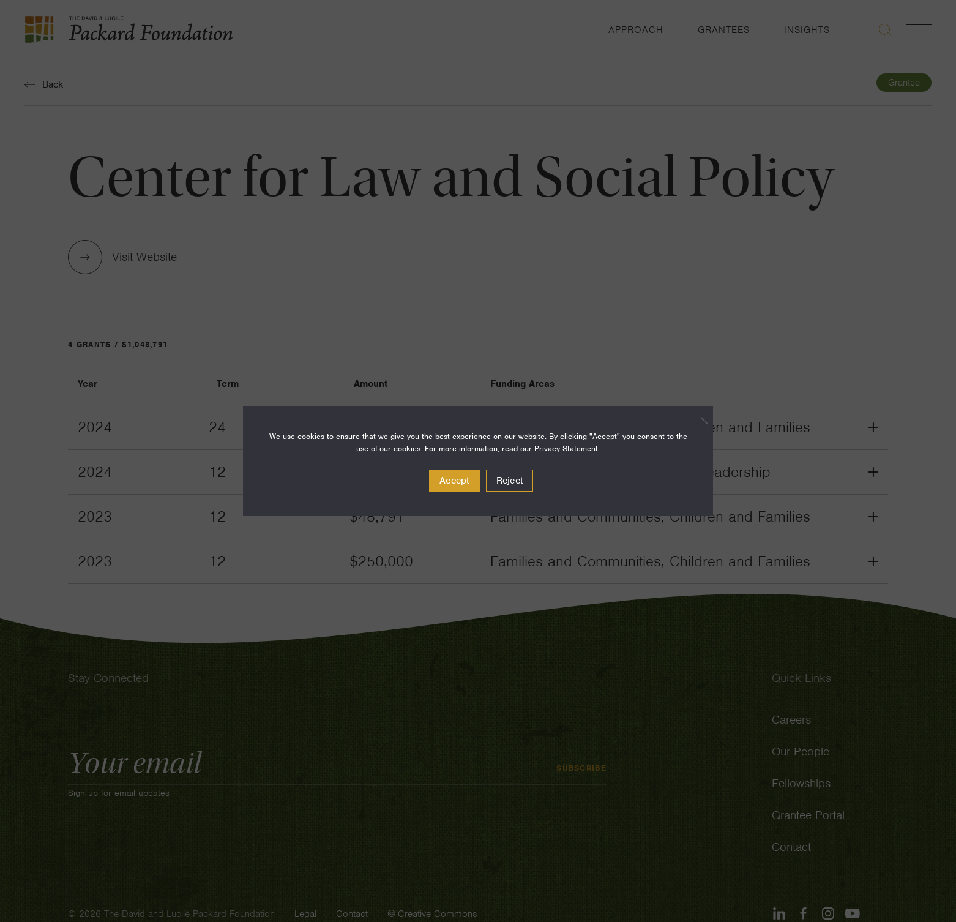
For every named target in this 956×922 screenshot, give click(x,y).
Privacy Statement (566, 448)
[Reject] (698, 420)
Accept (454, 480)
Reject (509, 480)
